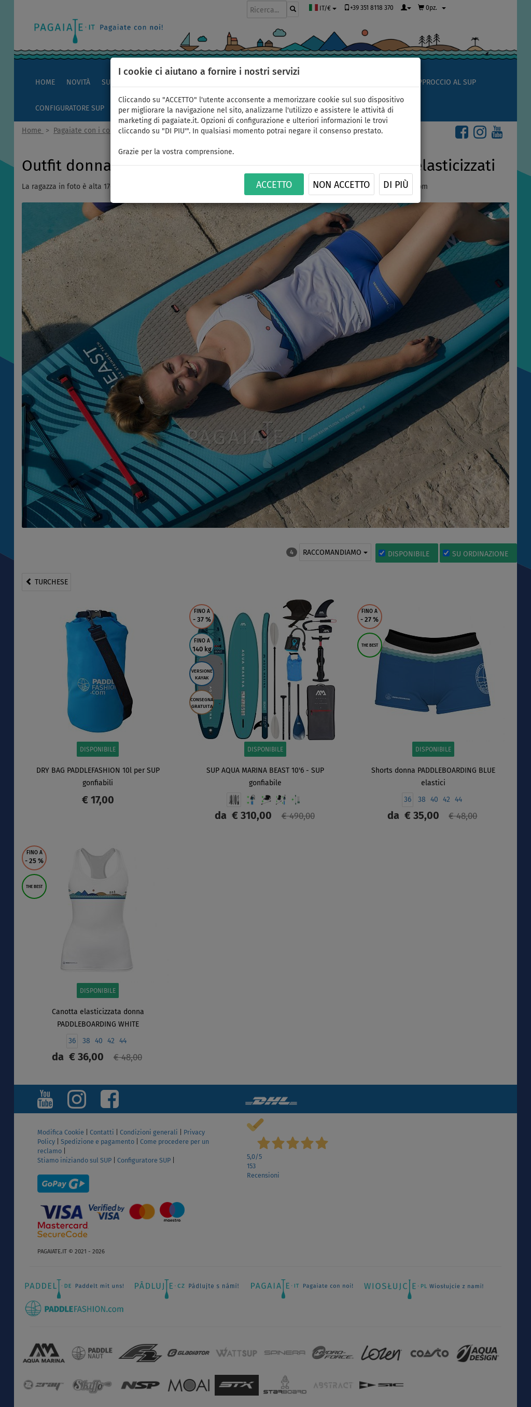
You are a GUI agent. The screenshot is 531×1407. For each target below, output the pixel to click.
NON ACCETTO (341, 184)
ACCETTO (274, 184)
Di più (396, 184)
